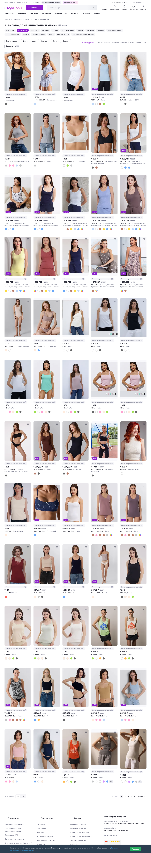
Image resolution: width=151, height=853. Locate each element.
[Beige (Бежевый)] (11, 408)
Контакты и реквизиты (13, 823)
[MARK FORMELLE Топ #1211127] (46, 559)
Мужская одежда (76, 816)
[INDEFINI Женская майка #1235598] (18, 498)
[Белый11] (63, 165)
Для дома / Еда (61, 14)
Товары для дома (76, 827)
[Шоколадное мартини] (95, 167)
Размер (44, 42)
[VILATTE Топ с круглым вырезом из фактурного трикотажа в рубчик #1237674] (75, 255)
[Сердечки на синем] (34, 530)
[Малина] (11, 165)
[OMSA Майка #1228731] (75, 376)
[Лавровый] (66, 165)
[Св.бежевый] (127, 591)
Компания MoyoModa (13, 812)
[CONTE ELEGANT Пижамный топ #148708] (46, 72)
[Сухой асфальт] (37, 591)
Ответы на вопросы (44, 834)
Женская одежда (76, 812)
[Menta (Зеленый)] (14, 408)
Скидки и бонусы (44, 823)
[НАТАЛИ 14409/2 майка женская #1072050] (18, 133)
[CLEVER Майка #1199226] (18, 619)
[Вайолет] (101, 773)
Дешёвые (115, 42)
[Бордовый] (5, 591)
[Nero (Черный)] (69, 347)
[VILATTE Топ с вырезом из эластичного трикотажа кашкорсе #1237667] (18, 194)
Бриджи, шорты (63, 35)
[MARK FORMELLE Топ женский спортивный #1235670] (104, 437)
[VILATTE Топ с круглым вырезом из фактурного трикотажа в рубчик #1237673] (46, 255)
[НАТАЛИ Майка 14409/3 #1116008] (133, 72)
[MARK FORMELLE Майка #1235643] (46, 437)
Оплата (40, 819)
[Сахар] (95, 104)
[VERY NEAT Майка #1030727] (104, 72)
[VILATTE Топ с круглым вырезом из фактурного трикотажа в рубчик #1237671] (133, 194)
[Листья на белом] (106, 530)
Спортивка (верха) (114, 31)
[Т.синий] (127, 167)
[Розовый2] (95, 712)
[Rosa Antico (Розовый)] (8, 408)
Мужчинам (21, 14)
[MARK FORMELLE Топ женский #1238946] (46, 315)
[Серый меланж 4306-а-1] (69, 165)
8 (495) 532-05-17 (119, 2)
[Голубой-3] (101, 712)
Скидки (131, 42)
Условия (40, 812)
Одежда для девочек (78, 819)
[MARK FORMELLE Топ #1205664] (75, 559)
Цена (25, 42)
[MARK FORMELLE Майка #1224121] (104, 498)
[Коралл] (8, 165)
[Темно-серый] (17, 165)
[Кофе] (66, 228)
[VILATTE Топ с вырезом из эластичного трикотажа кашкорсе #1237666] (133, 133)
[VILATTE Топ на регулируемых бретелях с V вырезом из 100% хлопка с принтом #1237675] (104, 255)
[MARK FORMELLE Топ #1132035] (133, 680)
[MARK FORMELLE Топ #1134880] (46, 680)
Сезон (65, 42)
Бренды (97, 14)
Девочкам (34, 14)
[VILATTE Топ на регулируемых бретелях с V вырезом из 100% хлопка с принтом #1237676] (133, 255)
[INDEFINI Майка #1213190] (18, 559)
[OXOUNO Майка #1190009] (133, 619)
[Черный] (124, 104)
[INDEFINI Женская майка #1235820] (133, 437)
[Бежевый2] (92, 712)
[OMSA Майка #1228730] (46, 376)
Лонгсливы (10, 31)
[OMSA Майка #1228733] (133, 315)
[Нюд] (5, 347)
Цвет (34, 42)
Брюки (51, 35)
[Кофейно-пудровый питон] (95, 289)
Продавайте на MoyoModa (51, 2)
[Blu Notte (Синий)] (34, 773)
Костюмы (90, 31)
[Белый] (63, 104)
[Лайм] (92, 652)
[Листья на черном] (103, 530)
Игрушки (74, 14)
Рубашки (45, 31)
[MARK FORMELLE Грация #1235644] (75, 437)
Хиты (144, 42)
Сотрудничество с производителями (19, 816)
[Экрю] (34, 591)
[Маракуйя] (98, 652)
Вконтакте (109, 826)
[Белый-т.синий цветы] (124, 167)
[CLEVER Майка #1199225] (133, 559)
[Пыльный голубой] (92, 104)
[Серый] (92, 773)
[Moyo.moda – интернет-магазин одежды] (14, 8)
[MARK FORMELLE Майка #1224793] (75, 498)
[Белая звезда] (95, 773)
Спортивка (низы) (12, 35)
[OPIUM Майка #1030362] (18, 72)
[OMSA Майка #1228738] (104, 315)
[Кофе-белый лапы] (92, 289)
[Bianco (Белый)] (66, 347)
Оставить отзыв (16, 827)
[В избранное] (28, 55)
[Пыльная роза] (95, 530)
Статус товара (11, 42)
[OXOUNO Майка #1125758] (104, 741)
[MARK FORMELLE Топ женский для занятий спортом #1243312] (104, 133)
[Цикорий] (34, 469)
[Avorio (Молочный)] (63, 347)
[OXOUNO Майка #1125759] (133, 741)
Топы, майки (22, 31)
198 (23, 788)
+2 (107, 773)
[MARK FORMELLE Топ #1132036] (18, 741)
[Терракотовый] (37, 712)
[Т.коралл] (77, 228)
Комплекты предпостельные (83, 35)
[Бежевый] (5, 530)
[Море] (37, 347)
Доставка (41, 816)
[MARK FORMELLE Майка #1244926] (46, 133)
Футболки (34, 31)
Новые (100, 42)
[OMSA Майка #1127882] (46, 741)
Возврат (40, 830)
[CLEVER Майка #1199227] (46, 619)
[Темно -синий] (63, 591)
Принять (135, 849)
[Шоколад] (101, 530)
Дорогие (123, 42)
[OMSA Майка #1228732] (104, 376)
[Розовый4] (98, 712)
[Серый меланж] (5, 165)
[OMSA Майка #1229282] (75, 315)
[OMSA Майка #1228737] (18, 376)
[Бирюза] (14, 165)
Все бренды (74, 837)
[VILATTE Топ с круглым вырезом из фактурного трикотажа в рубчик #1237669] (75, 194)
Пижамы (101, 31)
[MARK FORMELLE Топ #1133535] (75, 680)
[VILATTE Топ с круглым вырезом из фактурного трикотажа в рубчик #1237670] (104, 194)
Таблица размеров (44, 837)
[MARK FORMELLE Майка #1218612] (133, 498)
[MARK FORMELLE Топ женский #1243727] (75, 133)
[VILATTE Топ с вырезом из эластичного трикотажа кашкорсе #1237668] (46, 194)
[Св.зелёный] (130, 591)
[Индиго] (103, 773)
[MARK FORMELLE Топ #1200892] (104, 559)
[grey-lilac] (34, 104)
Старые (107, 42)
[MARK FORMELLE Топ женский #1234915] (46, 498)
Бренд (55, 42)
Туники (55, 31)
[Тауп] (98, 530)
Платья (80, 31)
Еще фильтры (12, 47)
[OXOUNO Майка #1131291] (75, 741)
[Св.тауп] (34, 347)
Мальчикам (46, 14)
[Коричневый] (98, 104)
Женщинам (9, 14)
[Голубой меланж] (72, 228)
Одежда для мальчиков (79, 823)
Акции (138, 42)
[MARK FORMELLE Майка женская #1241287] (18, 315)
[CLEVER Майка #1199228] (75, 619)
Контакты (35, 3)
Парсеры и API (10, 819)
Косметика (86, 14)
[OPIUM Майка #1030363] (75, 72)
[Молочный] (121, 469)
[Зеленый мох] (101, 104)
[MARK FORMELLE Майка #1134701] (18, 680)
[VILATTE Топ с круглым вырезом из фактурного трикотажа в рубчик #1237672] (18, 255)
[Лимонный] (69, 228)
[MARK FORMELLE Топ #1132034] (104, 680)
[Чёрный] (5, 104)
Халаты (26, 35)
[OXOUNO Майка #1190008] (104, 619)
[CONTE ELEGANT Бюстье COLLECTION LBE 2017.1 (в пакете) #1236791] (18, 437)
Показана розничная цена (16, 95)
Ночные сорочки (38, 35)
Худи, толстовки (68, 31)
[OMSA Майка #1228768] (133, 376)
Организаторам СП (70, 2)
